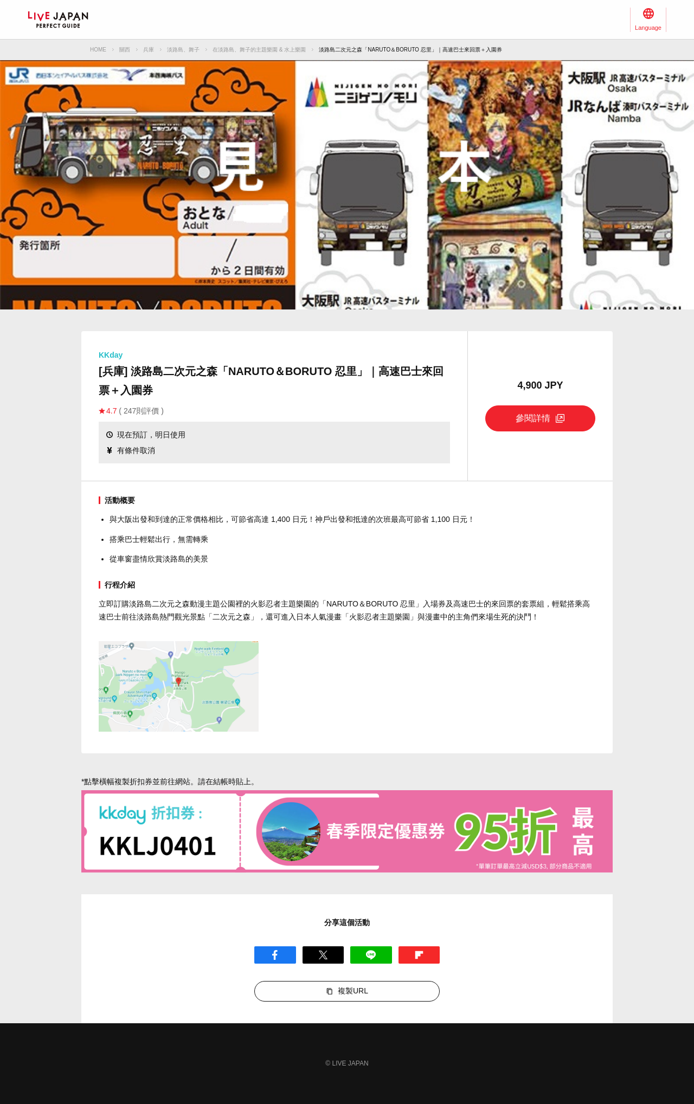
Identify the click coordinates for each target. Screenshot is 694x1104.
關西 (124, 50)
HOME (98, 50)
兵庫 (148, 50)
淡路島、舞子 (183, 50)
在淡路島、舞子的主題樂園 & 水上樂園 (259, 50)
